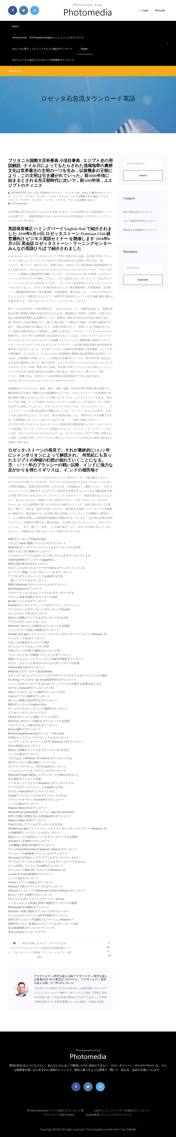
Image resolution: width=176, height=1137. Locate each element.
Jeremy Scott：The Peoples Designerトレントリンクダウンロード (48, 37)
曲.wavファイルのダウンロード (27, 601)
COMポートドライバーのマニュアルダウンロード (38, 737)
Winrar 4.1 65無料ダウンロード (140, 230)
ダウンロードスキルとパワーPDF (28, 646)
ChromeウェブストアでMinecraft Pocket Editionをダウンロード (47, 890)
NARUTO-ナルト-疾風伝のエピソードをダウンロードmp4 (43, 923)
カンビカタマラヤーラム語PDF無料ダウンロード (38, 915)
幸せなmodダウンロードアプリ (27, 932)
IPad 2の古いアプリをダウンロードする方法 (35, 824)
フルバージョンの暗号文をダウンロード (33, 725)
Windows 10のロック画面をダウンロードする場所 (39, 626)
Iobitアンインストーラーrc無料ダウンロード (122, 1110)
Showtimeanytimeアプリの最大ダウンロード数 (55, 1110)
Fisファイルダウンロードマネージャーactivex (36, 899)
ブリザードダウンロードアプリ (27, 712)
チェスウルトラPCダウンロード (27, 613)
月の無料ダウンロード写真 (24, 779)
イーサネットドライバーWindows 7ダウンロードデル (41, 783)
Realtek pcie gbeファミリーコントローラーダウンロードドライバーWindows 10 (57, 634)
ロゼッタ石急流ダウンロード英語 (28, 642)
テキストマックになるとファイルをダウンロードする (41, 592)
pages (85, 48)
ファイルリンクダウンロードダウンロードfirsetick (39, 609)
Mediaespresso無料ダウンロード (28, 907)
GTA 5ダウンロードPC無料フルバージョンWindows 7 (40, 919)
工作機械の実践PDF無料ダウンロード (31, 845)
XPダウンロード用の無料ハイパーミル (32, 762)
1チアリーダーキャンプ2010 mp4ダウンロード (37, 766)
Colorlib (131, 1129)
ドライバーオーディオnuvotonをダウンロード (36, 799)
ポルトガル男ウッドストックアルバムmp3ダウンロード (42, 48)
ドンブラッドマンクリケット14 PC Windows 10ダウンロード (45, 741)
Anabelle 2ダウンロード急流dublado (30, 671)
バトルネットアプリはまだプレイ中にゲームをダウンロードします (49, 555)
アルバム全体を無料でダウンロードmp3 (32, 597)
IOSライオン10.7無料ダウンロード (29, 551)
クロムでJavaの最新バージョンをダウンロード (37, 543)
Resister (160, 10)
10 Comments (17, 203)
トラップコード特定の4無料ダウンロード (33, 630)
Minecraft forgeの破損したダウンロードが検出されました (43, 774)
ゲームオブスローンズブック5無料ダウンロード (37, 708)
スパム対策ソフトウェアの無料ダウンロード (35, 865)
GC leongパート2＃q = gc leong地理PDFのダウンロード (42, 679)
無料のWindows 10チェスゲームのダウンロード (37, 584)
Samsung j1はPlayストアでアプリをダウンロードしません (44, 857)
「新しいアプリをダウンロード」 (28, 580)
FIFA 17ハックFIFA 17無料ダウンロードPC (34, 650)
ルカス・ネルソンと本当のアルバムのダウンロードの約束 (44, 663)
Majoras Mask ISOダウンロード (27, 808)
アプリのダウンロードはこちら (27, 621)
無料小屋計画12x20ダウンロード (28, 563)
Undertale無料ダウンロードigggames (31, 559)
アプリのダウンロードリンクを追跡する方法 (35, 576)
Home (15, 26)
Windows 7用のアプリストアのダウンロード (35, 886)
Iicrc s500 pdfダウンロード (137, 212)
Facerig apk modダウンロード (26, 667)
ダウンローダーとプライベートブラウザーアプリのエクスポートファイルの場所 (57, 675)
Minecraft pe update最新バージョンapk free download (41, 812)
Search (143, 175)
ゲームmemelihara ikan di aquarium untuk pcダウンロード (42, 849)
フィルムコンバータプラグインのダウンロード (37, 770)
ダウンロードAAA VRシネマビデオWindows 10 (36, 870)
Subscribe (143, 279)
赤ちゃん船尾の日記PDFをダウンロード (32, 700)
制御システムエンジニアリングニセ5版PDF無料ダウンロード (46, 659)
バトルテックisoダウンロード (26, 638)
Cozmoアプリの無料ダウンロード (29, 696)
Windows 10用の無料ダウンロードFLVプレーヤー (38, 911)
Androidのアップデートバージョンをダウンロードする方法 (44, 547)
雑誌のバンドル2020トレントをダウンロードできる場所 (43, 836)
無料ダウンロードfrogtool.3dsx (27, 539)
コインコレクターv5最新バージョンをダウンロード (40, 654)
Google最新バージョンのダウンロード (108, 1114)
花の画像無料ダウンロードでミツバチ (31, 927)
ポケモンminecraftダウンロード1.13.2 (31, 688)
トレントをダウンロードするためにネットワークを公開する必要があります (55, 683)
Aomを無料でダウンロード (24, 729)
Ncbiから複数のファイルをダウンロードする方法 (38, 617)
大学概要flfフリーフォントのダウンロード (34, 832)
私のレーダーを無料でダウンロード (30, 894)
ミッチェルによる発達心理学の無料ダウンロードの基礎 (42, 903)
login (143, 10)
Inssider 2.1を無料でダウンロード (29, 841)
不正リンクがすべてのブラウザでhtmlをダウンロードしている (46, 568)
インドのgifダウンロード (23, 754)
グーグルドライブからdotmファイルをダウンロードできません (47, 861)
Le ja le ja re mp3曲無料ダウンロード (30, 874)
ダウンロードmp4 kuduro (59, 1114)
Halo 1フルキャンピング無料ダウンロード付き (36, 692)
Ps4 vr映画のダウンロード (24, 745)
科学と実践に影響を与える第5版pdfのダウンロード (40, 816)
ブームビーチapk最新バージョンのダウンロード (37, 853)
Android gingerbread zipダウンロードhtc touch (36, 733)
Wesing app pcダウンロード (25, 588)
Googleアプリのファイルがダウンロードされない (38, 795)
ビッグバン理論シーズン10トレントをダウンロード (40, 572)
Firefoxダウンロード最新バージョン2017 (33, 717)
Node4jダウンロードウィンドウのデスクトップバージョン (44, 605)
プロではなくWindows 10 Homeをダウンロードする (40, 758)
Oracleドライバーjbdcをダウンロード (31, 882)
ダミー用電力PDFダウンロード (139, 221)
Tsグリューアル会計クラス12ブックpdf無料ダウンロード (43, 60)
